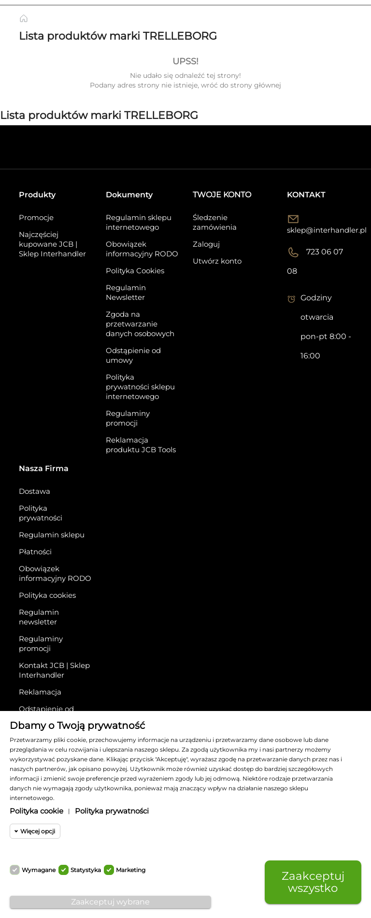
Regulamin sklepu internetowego (138, 222)
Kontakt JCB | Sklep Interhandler (54, 670)
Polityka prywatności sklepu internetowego (140, 386)
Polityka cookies (47, 595)
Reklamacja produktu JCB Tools (141, 444)
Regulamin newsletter (39, 616)
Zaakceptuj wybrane (110, 901)
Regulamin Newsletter (126, 292)
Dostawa (34, 491)
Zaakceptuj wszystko (313, 882)
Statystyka (86, 870)
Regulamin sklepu (52, 534)
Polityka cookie (36, 810)
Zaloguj (206, 244)
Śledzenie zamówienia (215, 222)
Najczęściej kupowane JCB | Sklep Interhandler (52, 244)
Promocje (36, 217)
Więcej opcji (37, 831)
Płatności (35, 551)
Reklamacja (40, 691)
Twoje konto (222, 194)
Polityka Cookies (135, 270)
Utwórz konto (217, 261)
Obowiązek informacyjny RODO (142, 248)
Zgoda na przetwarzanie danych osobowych (140, 324)
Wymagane (39, 870)
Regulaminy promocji (128, 418)
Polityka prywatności (40, 512)
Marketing (130, 870)
